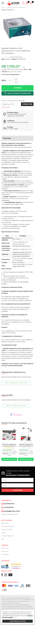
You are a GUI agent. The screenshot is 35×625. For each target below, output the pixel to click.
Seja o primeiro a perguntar (16, 383)
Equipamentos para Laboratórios (16, 7)
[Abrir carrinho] (31, 3)
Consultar (27, 104)
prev (3, 444)
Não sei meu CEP (5, 107)
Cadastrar (17, 490)
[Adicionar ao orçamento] (17, 93)
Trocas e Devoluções (6, 529)
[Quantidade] (10, 80)
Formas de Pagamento (7, 535)
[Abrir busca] (23, 3)
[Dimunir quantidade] (16, 79)
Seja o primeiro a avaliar (16, 406)
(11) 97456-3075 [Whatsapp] (9, 504)
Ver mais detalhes (9, 459)
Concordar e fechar (17, 621)
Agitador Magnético (7, 9)
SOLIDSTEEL (21, 59)
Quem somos (5, 523)
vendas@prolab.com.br (12, 511)
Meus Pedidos (5, 554)
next (32, 444)
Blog (2, 539)
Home (3, 7)
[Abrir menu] (3, 3)
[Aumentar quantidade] (16, 82)
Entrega (3, 532)
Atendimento (5, 548)
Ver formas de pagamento (10, 74)
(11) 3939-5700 (9, 507)
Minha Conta (4, 551)
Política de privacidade (7, 526)
